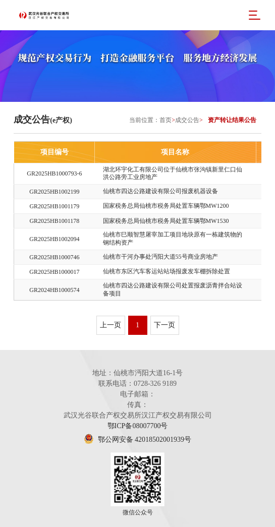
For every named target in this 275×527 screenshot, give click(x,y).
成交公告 (187, 120)
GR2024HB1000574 (54, 290)
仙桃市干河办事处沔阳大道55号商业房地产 (160, 256)
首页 (165, 120)
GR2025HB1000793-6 (54, 173)
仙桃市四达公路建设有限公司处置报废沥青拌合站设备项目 (172, 289)
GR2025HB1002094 (54, 239)
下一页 (164, 325)
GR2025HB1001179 (54, 206)
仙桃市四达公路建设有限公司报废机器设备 (160, 191)
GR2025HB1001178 (54, 220)
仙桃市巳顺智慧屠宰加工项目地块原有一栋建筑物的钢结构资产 (172, 238)
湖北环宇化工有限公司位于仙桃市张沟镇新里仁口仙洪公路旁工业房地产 (172, 173)
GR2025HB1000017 (54, 271)
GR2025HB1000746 (54, 257)
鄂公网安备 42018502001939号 (137, 439)
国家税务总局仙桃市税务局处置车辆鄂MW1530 (166, 220)
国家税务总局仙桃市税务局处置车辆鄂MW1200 (166, 205)
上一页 (110, 325)
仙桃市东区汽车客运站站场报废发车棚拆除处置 (166, 271)
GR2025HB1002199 (54, 191)
